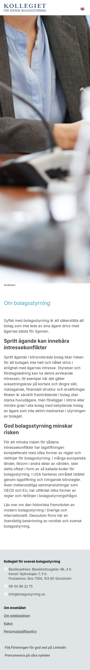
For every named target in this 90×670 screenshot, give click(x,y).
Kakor (8, 624)
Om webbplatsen (17, 616)
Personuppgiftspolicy (20, 631)
